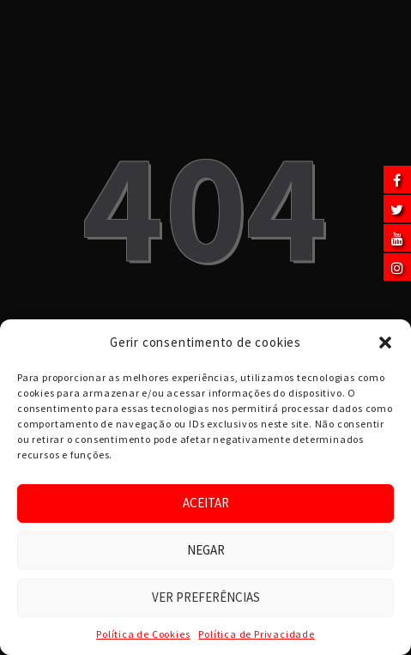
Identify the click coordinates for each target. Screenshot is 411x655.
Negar (206, 550)
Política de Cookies (143, 634)
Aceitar (206, 502)
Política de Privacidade (256, 634)
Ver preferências (206, 597)
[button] (385, 342)
